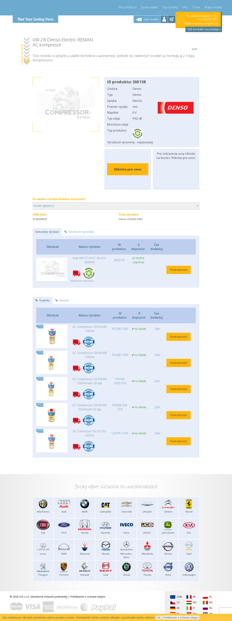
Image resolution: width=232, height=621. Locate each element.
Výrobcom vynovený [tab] (79, 231)
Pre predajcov (127, 7)
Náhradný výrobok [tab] (47, 231)
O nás (196, 7)
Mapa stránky (213, 7)
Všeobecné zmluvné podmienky (48, 596)
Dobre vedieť (149, 7)
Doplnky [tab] (42, 300)
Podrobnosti (178, 270)
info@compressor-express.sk (201, 23)
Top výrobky (170, 7)
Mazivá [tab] (62, 300)
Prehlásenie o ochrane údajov (87, 596)
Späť (194, 44)
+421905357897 (207, 19)
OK (158, 617)
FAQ (185, 7)
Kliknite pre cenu (127, 169)
